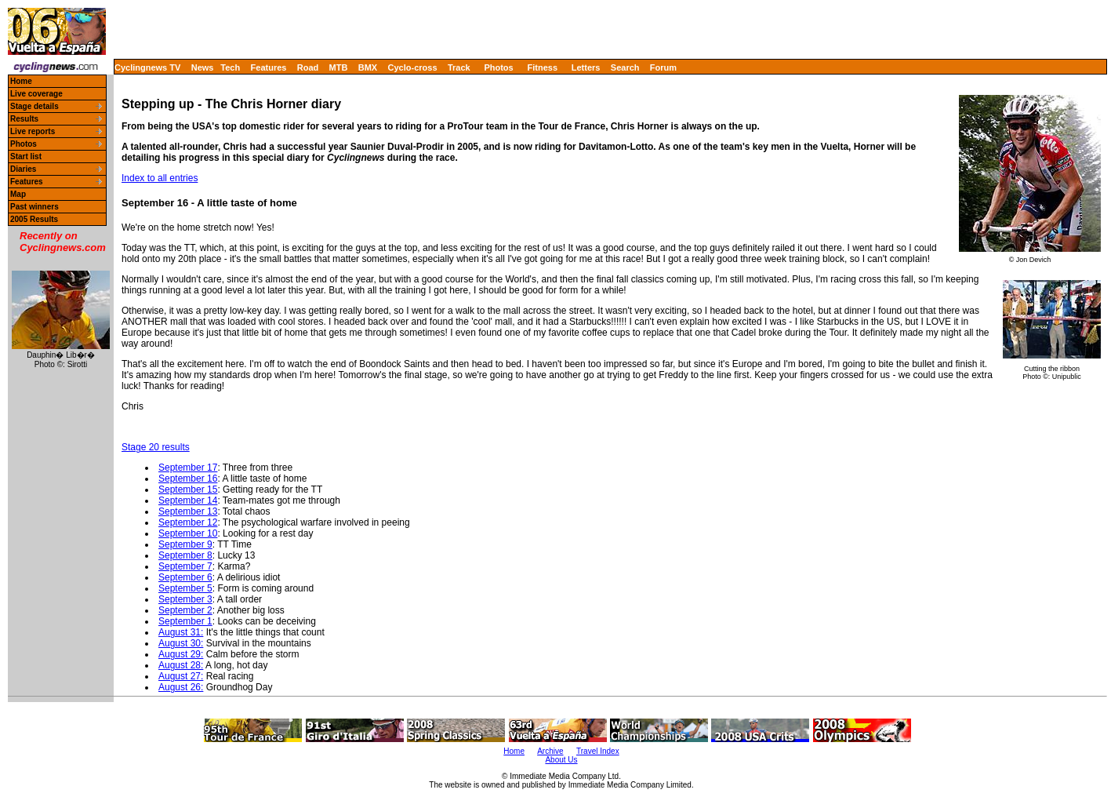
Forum (663, 67)
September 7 (185, 566)
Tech (230, 67)
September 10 (187, 533)
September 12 (187, 522)
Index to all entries (160, 178)
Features (269, 67)
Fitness (542, 67)
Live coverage (36, 93)
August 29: (180, 654)
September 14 (187, 500)
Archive (550, 751)
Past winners (34, 206)
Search (625, 67)
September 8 (185, 555)
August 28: (180, 665)
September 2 (185, 610)
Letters (586, 67)
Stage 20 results (156, 447)
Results (24, 119)
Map (18, 194)
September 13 (187, 511)
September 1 (185, 621)
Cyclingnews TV (147, 67)
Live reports (32, 131)
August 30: (180, 643)
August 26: (180, 687)
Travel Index (597, 751)
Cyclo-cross (413, 67)
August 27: (180, 676)
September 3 (185, 599)
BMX (367, 67)
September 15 (187, 489)
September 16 (187, 478)
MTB (338, 67)
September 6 (185, 577)
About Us (561, 759)
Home (21, 81)
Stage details (34, 106)
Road (308, 67)
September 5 (185, 588)
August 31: (180, 632)
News (202, 67)
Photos (498, 67)
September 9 (185, 544)
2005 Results (34, 219)
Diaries (23, 169)
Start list (26, 156)
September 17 (187, 467)
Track (459, 67)
